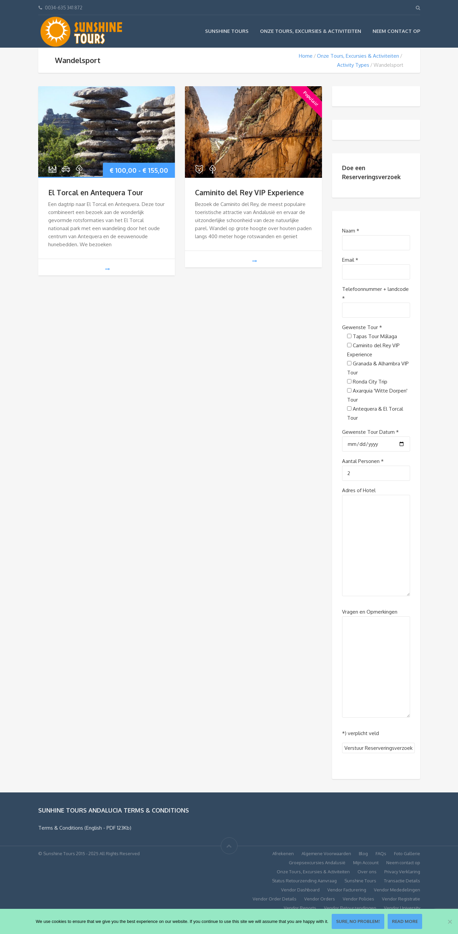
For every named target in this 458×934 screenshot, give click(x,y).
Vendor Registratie (401, 898)
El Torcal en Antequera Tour (95, 192)
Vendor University (402, 908)
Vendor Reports (300, 908)
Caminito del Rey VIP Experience (249, 192)
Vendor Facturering (346, 889)
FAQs (381, 853)
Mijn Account (366, 862)
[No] (449, 921)
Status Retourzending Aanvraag (304, 880)
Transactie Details (402, 880)
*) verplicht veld (360, 733)
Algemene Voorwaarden (326, 853)
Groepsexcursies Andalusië (317, 862)
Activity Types (353, 65)
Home (306, 56)
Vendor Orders (319, 898)
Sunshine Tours (227, 31)
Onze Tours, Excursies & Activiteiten (310, 31)
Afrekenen (283, 853)
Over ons (367, 871)
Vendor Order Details (275, 898)
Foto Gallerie (407, 853)
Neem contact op (396, 31)
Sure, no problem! (358, 921)
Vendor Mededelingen (397, 889)
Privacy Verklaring (402, 871)
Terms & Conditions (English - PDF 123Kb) (84, 828)
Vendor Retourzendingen (350, 908)
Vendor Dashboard (300, 889)
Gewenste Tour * (362, 327)
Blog (363, 853)
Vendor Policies (358, 898)
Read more (405, 921)
